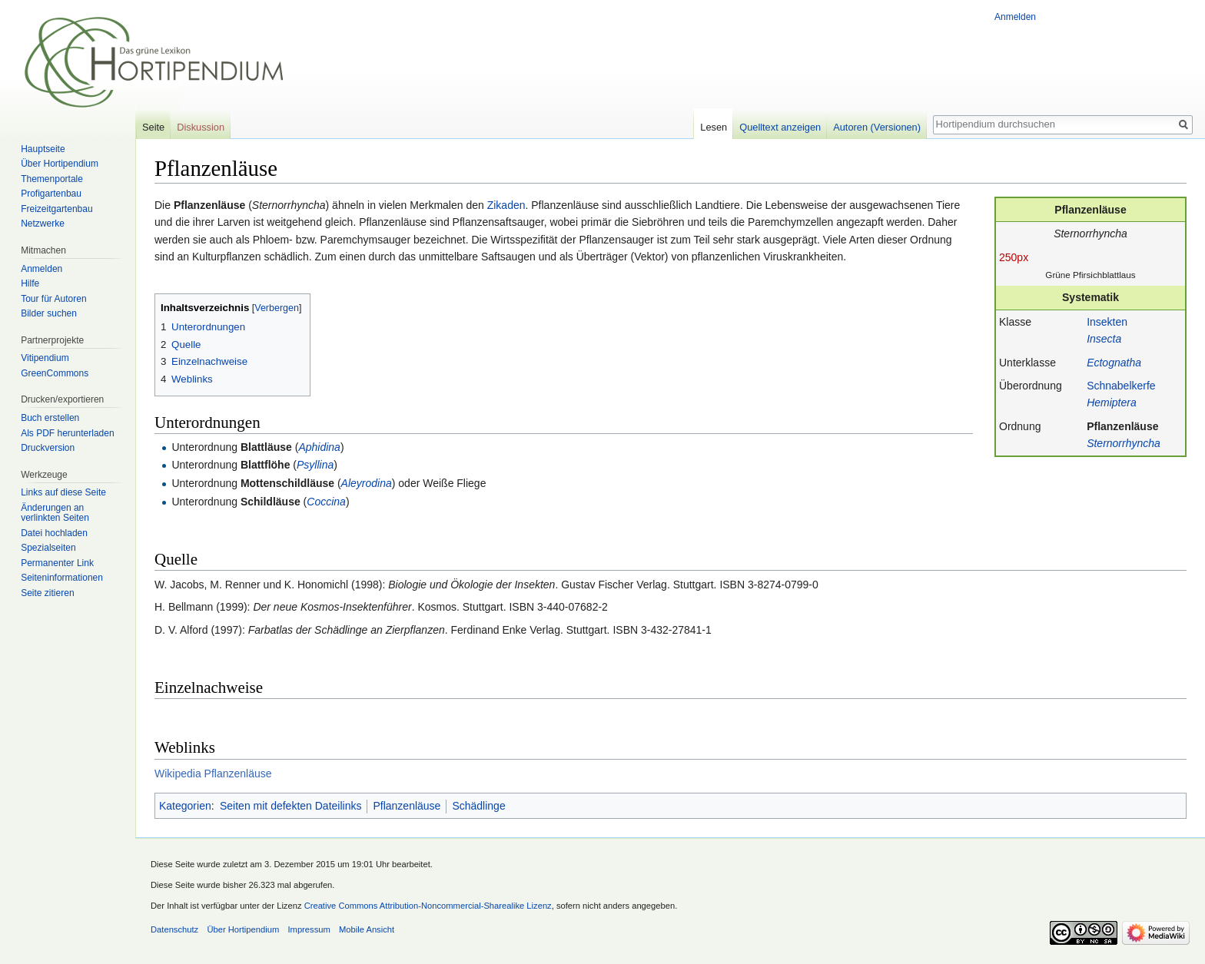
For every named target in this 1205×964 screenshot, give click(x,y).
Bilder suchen (49, 313)
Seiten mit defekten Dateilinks (290, 806)
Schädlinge (478, 806)
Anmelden (1015, 17)
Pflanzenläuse (1122, 426)
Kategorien (185, 806)
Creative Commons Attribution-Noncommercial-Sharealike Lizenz (428, 905)
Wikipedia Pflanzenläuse (213, 773)
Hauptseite (43, 149)
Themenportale (52, 179)
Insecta (1104, 339)
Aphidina (319, 447)
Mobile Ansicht (366, 929)
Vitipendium (44, 358)
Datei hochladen (54, 533)
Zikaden (506, 205)
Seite (153, 127)
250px (1013, 257)
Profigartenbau (51, 193)
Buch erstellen (50, 417)
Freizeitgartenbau (56, 209)
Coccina (326, 501)
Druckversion (48, 447)
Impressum (308, 929)
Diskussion (200, 127)
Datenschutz (174, 929)
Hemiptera (1112, 402)
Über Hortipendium (59, 163)
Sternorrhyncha (1123, 443)
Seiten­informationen (62, 577)
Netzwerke (43, 223)
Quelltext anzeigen (780, 127)
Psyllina (315, 465)
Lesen (713, 127)
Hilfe (30, 283)
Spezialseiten (48, 547)
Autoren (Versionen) (877, 127)
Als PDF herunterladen (67, 433)
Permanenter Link (57, 563)
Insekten (1107, 322)
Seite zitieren (47, 593)
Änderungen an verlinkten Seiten (55, 513)
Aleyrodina (366, 483)
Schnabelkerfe (1121, 385)
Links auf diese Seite (63, 492)
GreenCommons (54, 373)
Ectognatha (1114, 362)
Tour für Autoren (53, 298)
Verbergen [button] (276, 308)
